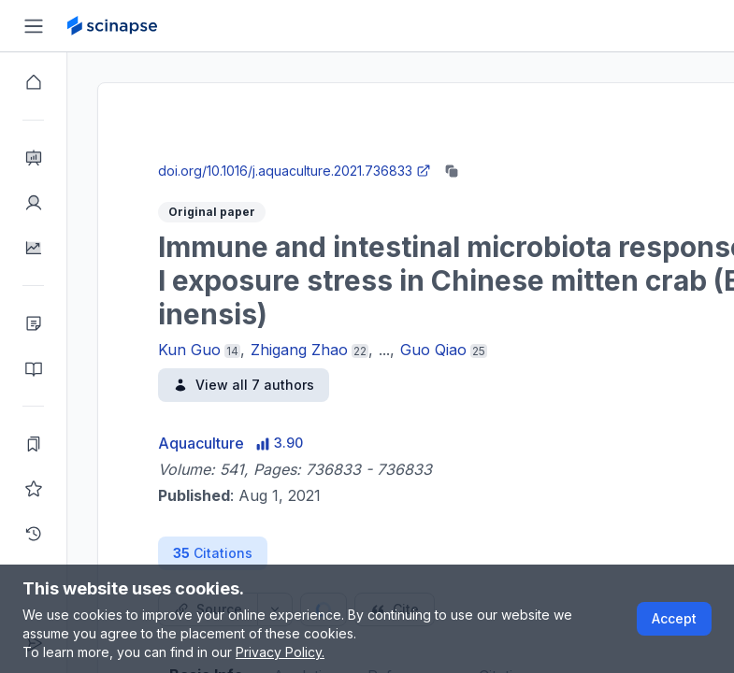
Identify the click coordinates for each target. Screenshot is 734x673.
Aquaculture (201, 443)
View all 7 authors (243, 385)
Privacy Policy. (280, 652)
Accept (674, 618)
